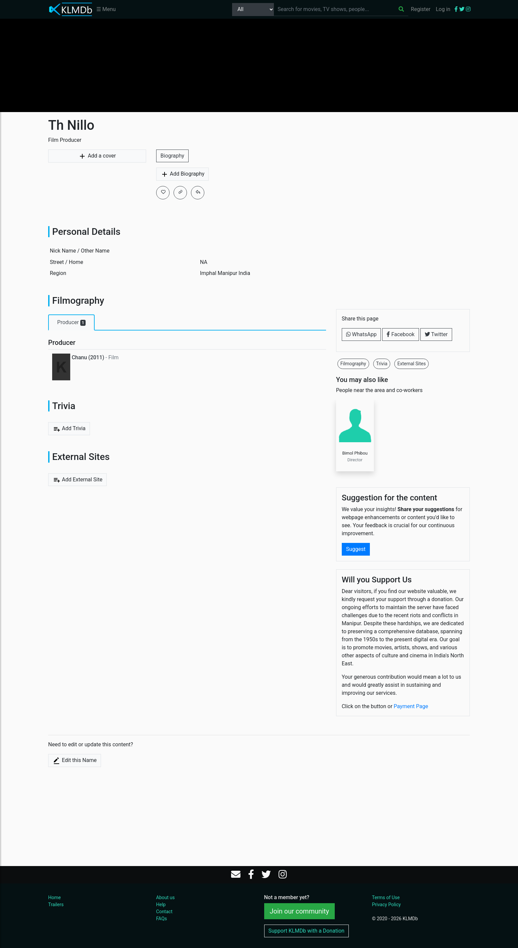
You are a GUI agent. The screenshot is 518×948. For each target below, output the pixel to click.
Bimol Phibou (355, 453)
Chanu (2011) (88, 357)
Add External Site (77, 480)
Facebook (400, 334)
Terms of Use (386, 897)
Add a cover (97, 156)
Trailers (56, 904)
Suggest (356, 549)
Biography (172, 156)
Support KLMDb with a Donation (306, 931)
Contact (164, 911)
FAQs (161, 918)
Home (54, 897)
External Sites (411, 363)
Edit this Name (75, 761)
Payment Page (411, 706)
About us (165, 897)
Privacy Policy (386, 904)
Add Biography (183, 174)
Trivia (382, 363)
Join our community (299, 911)
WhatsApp (361, 334)
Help (161, 904)
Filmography (353, 363)
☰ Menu (106, 9)
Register (421, 9)
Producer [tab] (71, 322)
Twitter (436, 334)
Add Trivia (69, 429)
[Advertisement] (259, 65)
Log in (443, 9)
